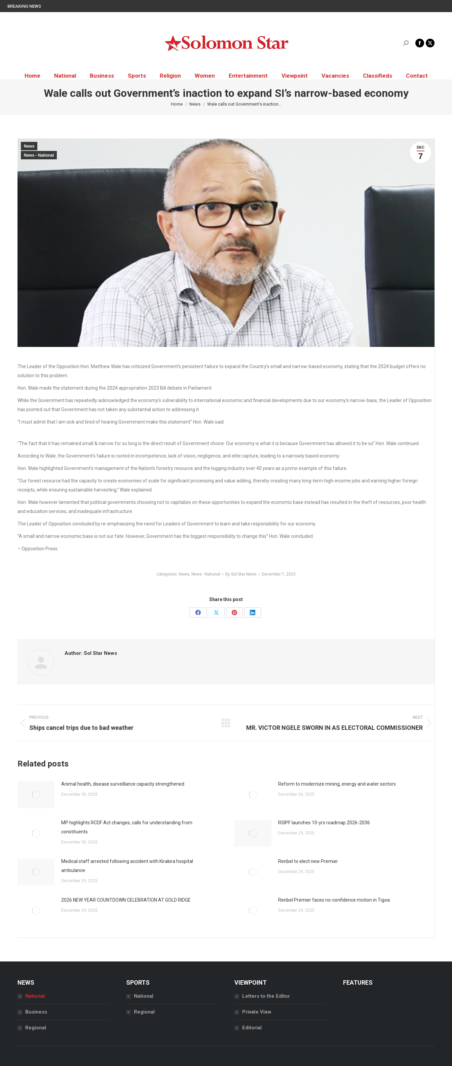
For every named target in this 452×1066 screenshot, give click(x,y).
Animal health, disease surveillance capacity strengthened (123, 784)
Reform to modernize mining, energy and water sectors (337, 784)
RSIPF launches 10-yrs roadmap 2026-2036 (324, 822)
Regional (35, 1028)
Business (36, 1012)
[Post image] (35, 794)
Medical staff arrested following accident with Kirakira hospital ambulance (127, 866)
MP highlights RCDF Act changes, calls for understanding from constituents (126, 827)
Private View (256, 1012)
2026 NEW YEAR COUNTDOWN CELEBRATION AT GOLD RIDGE (126, 900)
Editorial (252, 1028)
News (29, 146)
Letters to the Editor (266, 996)
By (241, 574)
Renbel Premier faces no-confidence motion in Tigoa (334, 900)
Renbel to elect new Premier (308, 861)
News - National (39, 155)
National (35, 996)
